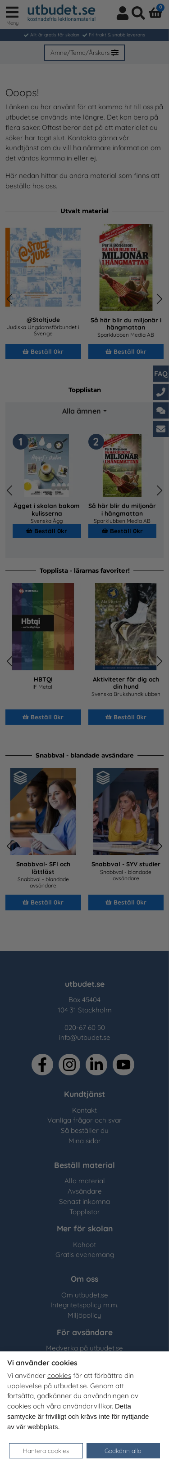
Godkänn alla (123, 1450)
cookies (59, 1375)
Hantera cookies (46, 1450)
